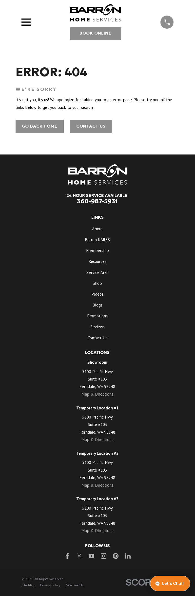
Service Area (97, 272)
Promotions (97, 316)
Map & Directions (97, 394)
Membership (97, 250)
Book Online (95, 33)
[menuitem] (28, 585)
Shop (97, 283)
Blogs (97, 305)
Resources (97, 261)
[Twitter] (79, 556)
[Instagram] (104, 556)
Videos (97, 294)
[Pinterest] (116, 556)
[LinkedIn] (128, 556)
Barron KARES (97, 239)
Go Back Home (40, 126)
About (97, 228)
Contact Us (91, 126)
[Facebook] (67, 556)
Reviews (97, 326)
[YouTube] (92, 556)
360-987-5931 (97, 201)
